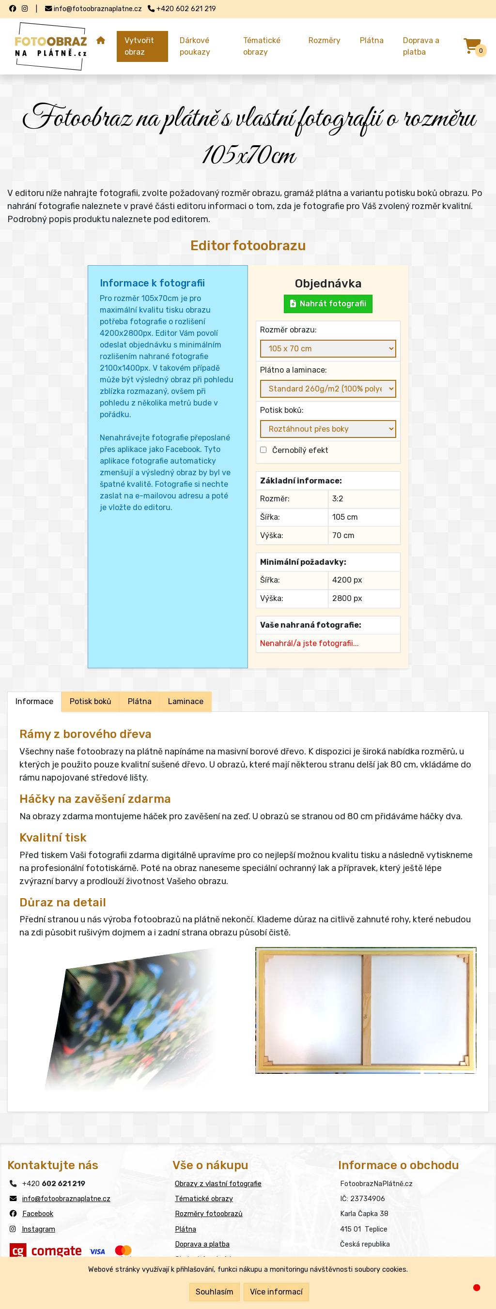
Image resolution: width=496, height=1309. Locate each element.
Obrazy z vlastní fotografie (218, 1184)
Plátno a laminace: (293, 370)
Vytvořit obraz (139, 46)
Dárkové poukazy (195, 46)
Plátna (372, 40)
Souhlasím (214, 1291)
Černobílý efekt (298, 450)
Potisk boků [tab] (90, 701)
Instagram (38, 1229)
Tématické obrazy (261, 46)
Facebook (37, 1214)
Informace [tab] (34, 701)
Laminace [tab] (185, 701)
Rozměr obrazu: (288, 329)
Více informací (276, 1291)
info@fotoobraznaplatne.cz (66, 1199)
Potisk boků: (282, 410)
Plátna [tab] (140, 701)
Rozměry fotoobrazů (209, 1214)
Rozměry (325, 40)
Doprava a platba (421, 46)
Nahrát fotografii (328, 303)
